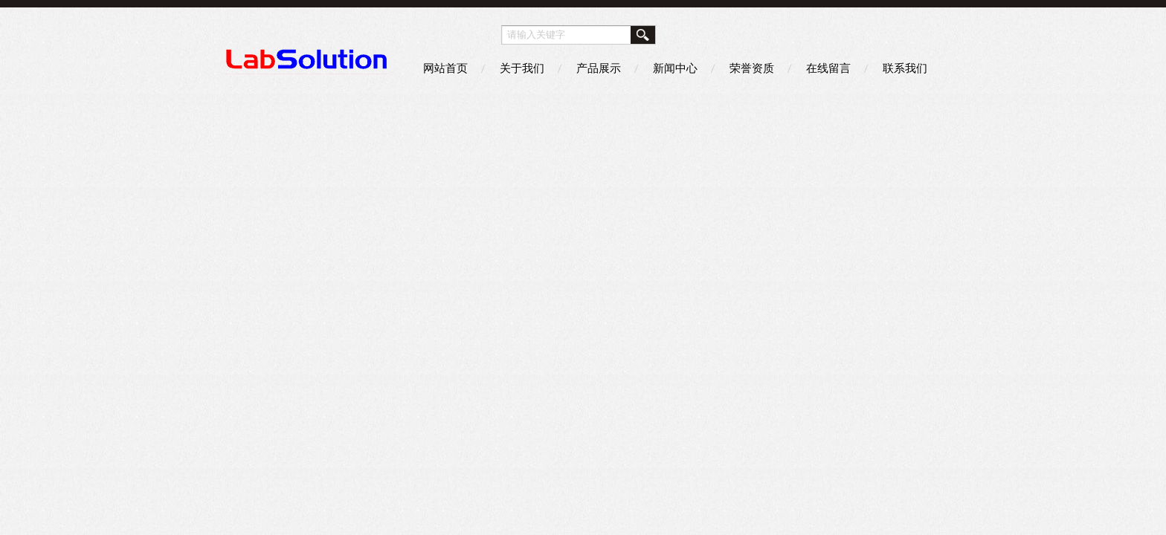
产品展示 (598, 68)
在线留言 (828, 68)
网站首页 (445, 68)
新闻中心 (675, 68)
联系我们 (905, 68)
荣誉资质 (751, 68)
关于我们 (522, 68)
